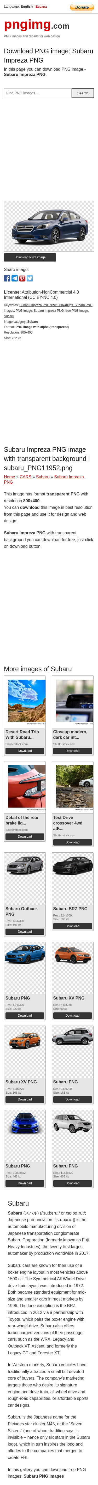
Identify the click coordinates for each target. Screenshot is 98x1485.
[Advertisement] (49, 151)
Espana (41, 6)
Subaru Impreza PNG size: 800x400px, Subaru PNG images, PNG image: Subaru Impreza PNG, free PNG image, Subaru (48, 310)
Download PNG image (30, 257)
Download (25, 751)
